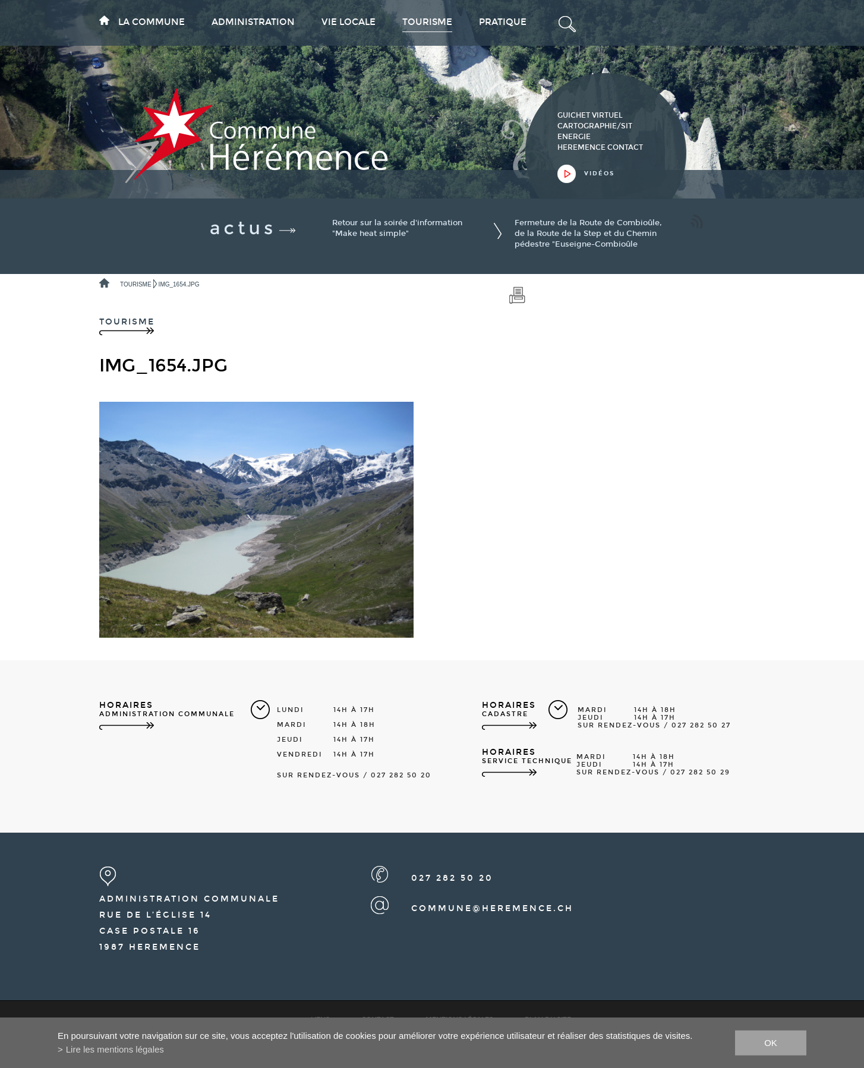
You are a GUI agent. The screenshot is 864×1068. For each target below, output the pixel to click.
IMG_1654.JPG (179, 284)
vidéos (599, 173)
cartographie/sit (594, 126)
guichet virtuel (590, 115)
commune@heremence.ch (492, 908)
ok (770, 1042)
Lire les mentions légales (115, 1049)
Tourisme (427, 22)
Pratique (502, 22)
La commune (151, 22)
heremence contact (600, 147)
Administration (253, 22)
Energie (574, 137)
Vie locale (348, 22)
